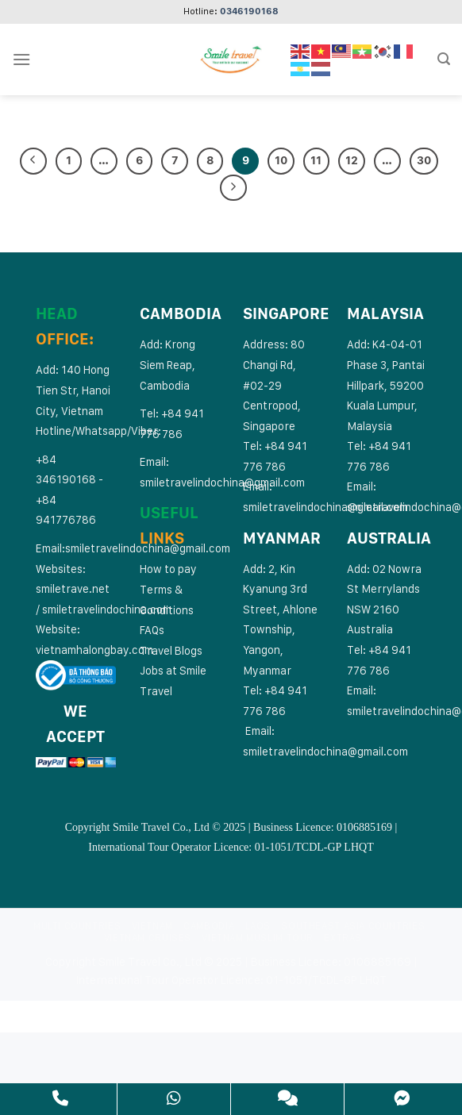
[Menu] (21, 59)
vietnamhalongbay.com (94, 649)
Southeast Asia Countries (353, 926)
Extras (343, 938)
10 (281, 160)
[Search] (443, 59)
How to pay (168, 568)
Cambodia (208, 926)
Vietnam (152, 926)
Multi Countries (77, 926)
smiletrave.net (74, 588)
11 (315, 160)
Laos (258, 926)
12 (351, 160)
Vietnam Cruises (147, 938)
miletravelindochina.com (109, 609)
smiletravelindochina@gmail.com (222, 482)
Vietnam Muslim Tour (258, 938)
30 (424, 160)
